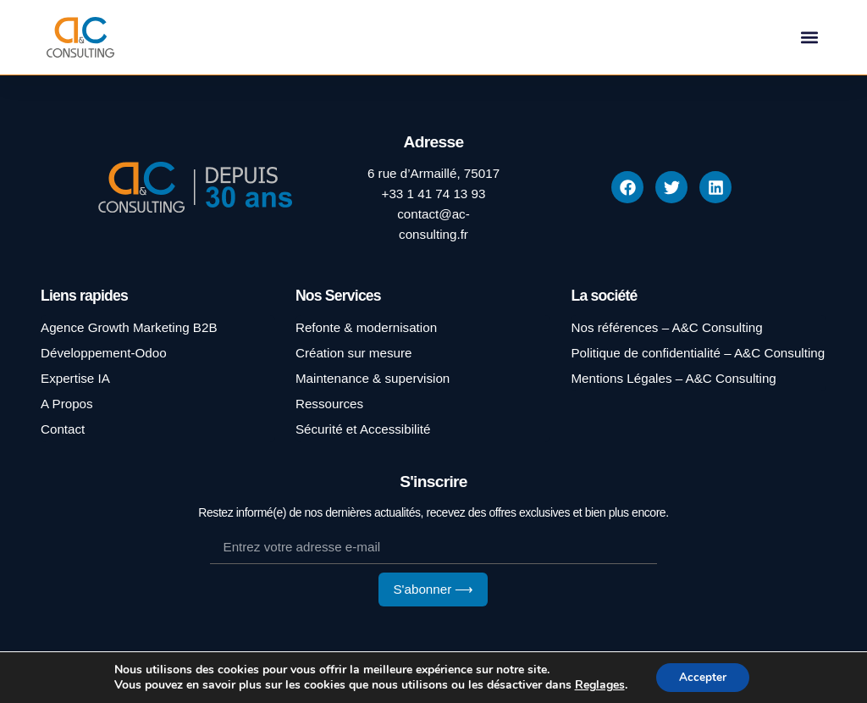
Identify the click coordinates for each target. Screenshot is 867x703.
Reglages (597, 684)
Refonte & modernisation (366, 327)
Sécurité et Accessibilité (363, 429)
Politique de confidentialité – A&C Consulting (698, 353)
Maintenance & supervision (372, 378)
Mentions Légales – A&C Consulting (673, 378)
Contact (63, 429)
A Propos (67, 403)
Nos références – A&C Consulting (666, 327)
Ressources (329, 403)
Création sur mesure (353, 353)
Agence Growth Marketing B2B (129, 327)
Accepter (702, 676)
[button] (810, 38)
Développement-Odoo (104, 353)
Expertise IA (75, 378)
